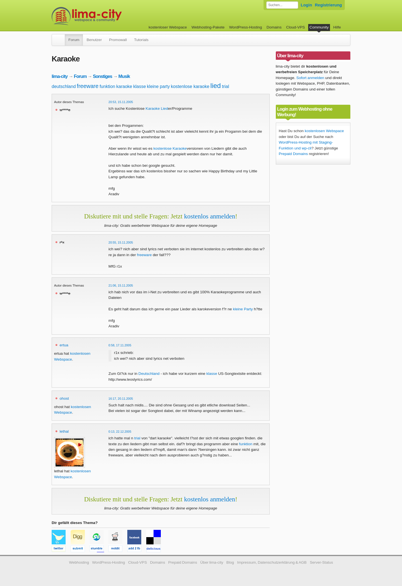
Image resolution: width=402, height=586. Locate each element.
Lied (164, 108)
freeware (88, 86)
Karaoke (153, 108)
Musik (124, 76)
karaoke (124, 86)
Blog (230, 562)
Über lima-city (211, 562)
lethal (64, 431)
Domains (274, 27)
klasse (139, 86)
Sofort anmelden (310, 78)
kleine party (158, 86)
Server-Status (321, 562)
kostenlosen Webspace (324, 131)
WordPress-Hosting (245, 27)
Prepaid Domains (293, 154)
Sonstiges (102, 76)
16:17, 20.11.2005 (121, 398)
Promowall (118, 40)
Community (319, 27)
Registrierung (328, 5)
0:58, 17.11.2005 (120, 345)
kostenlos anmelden (209, 216)
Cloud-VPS (295, 27)
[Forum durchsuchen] (282, 5)
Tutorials (141, 40)
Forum (73, 40)
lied (215, 85)
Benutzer (94, 40)
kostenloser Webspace (168, 27)
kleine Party (243, 309)
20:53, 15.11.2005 (121, 102)
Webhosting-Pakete (208, 27)
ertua (64, 345)
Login (306, 5)
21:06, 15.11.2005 (121, 285)
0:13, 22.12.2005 (120, 431)
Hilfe (337, 27)
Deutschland (149, 373)
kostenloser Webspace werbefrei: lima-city (107, 16)
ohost (64, 398)
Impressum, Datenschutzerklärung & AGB (272, 562)
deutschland (64, 86)
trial (225, 86)
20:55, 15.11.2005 (121, 242)
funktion (107, 86)
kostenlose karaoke (190, 86)
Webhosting (79, 562)
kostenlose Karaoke (170, 148)
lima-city (60, 76)
